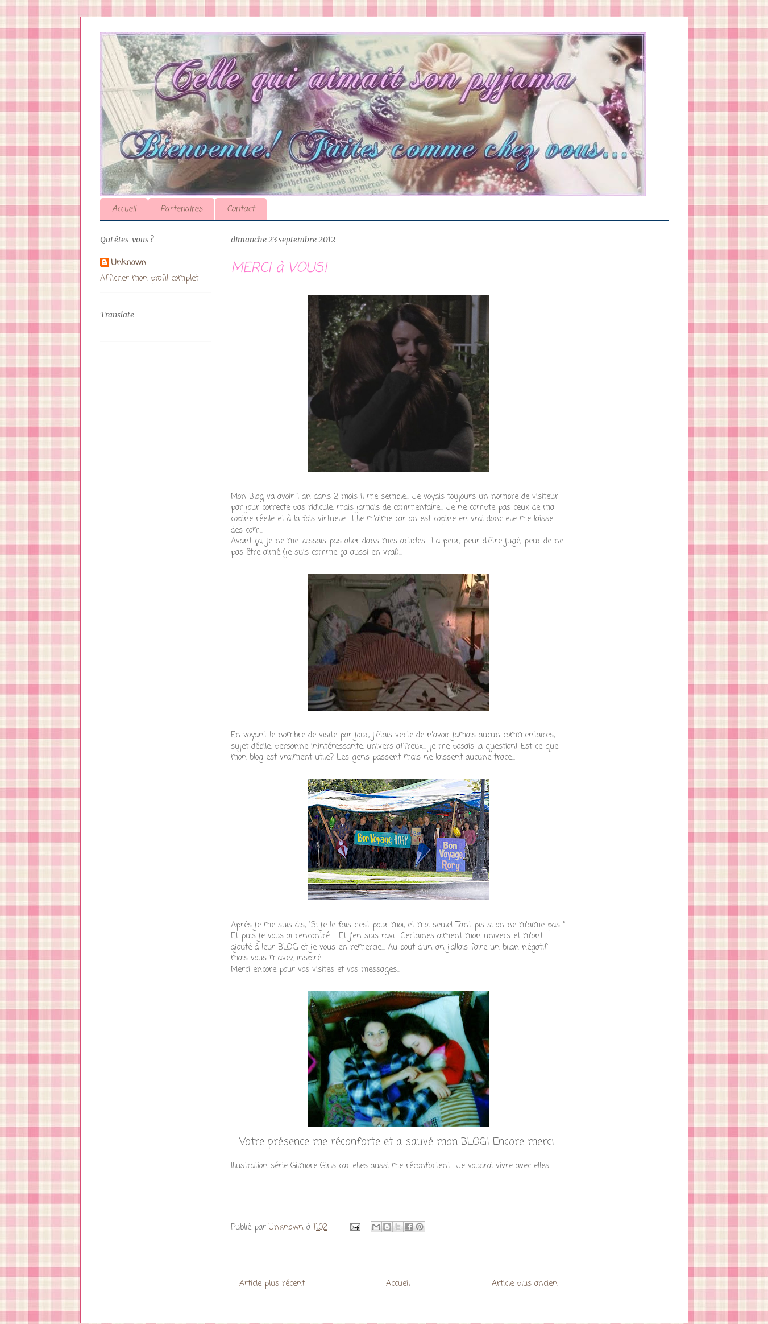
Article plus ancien (525, 1284)
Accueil (124, 209)
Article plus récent (272, 1284)
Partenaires (181, 209)
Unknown (128, 263)
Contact (241, 209)
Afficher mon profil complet (149, 278)
